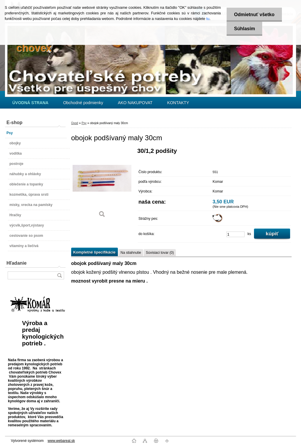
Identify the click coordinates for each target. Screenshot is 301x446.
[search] (59, 275)
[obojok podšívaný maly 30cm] (102, 185)
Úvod (74, 123)
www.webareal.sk (61, 441)
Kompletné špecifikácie (94, 252)
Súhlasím (244, 28)
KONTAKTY (178, 102)
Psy (83, 123)
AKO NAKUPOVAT (135, 102)
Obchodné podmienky (83, 102)
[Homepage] (30, 103)
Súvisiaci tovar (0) (160, 253)
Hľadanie (16, 263)
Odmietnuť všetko (254, 14)
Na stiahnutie (131, 253)
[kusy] (235, 234)
